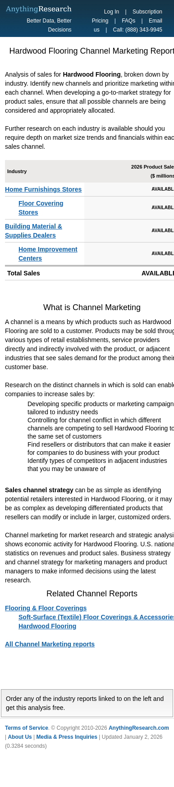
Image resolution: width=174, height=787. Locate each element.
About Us (20, 737)
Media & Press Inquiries (67, 737)
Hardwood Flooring (47, 626)
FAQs (128, 21)
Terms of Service (26, 728)
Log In (111, 12)
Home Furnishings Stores (43, 189)
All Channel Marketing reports (50, 644)
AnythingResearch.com (139, 728)
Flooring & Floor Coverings (46, 608)
